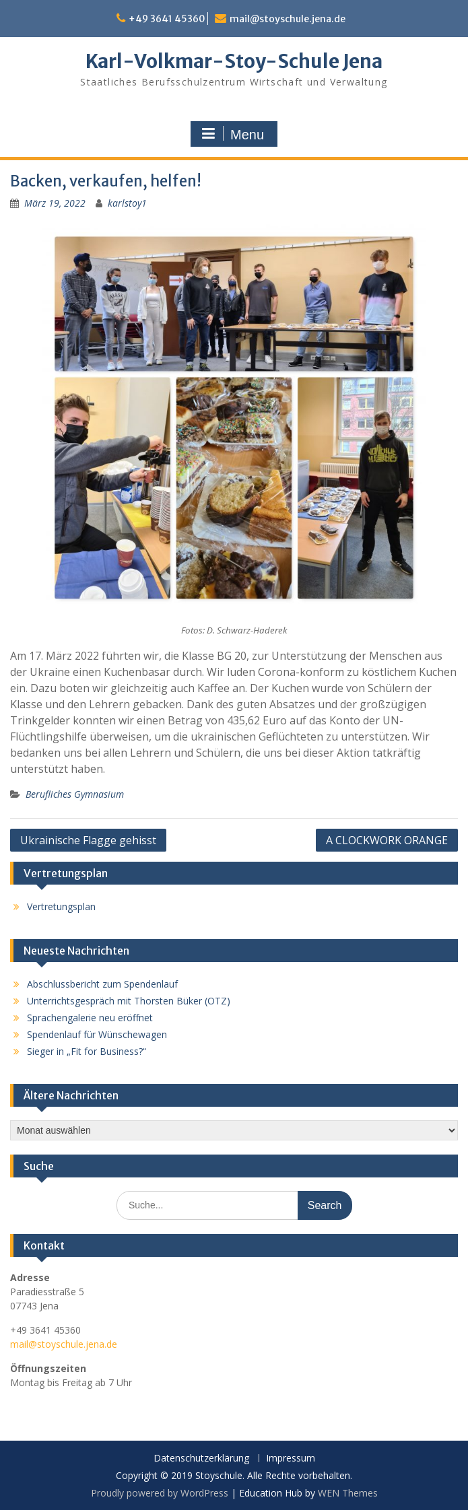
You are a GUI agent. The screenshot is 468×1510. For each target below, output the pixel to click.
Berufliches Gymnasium (75, 794)
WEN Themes (348, 1492)
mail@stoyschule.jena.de (287, 19)
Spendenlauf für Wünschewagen (97, 1034)
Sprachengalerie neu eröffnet (90, 1017)
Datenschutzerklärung (201, 1458)
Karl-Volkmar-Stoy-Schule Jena (234, 61)
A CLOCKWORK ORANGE (387, 840)
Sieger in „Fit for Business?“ (86, 1051)
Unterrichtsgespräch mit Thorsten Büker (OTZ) (128, 1000)
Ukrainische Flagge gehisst (88, 840)
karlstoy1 (127, 203)
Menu (232, 134)
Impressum (290, 1458)
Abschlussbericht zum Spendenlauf (102, 983)
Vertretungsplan (61, 906)
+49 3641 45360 (167, 19)
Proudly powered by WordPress (159, 1492)
